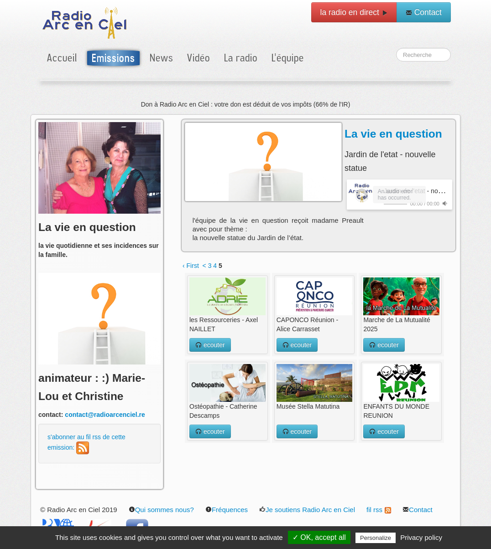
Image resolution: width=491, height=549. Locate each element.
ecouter (210, 345)
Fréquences (226, 509)
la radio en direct (354, 12)
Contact (424, 12)
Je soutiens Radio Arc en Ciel (307, 509)
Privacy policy (421, 537)
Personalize (375, 537)
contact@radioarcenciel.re (105, 414)
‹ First (191, 265)
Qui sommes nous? (161, 509)
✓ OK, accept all (319, 537)
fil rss (378, 509)
